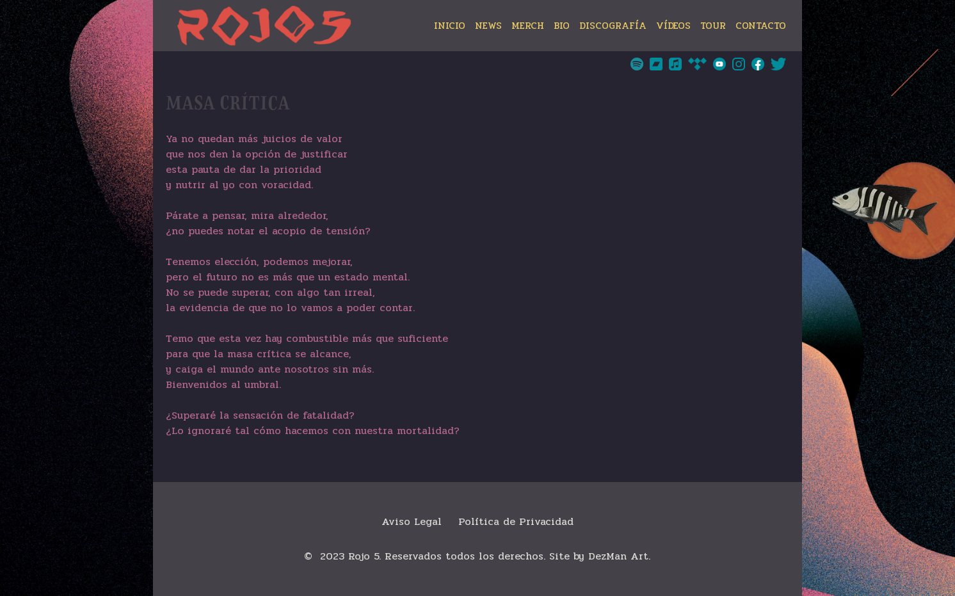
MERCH (527, 25)
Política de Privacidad (516, 521)
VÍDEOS (673, 25)
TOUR (713, 25)
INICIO (449, 25)
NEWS (488, 25)
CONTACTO (760, 25)
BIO (562, 25)
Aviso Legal (411, 521)
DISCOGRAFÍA (612, 25)
